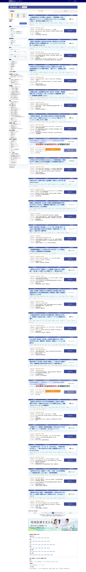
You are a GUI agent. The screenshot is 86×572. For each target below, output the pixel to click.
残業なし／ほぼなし (16, 86)
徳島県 (45, 551)
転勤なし (13, 118)
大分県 (42, 554)
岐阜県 (48, 544)
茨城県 (31, 541)
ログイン (70, 1)
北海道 (31, 537)
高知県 (54, 551)
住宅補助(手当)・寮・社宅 (17, 128)
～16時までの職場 (15, 88)
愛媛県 (51, 551)
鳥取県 (31, 551)
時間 (24, 15)
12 (59, 512)
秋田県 (42, 537)
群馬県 (36, 541)
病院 (12, 30)
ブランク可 (14, 161)
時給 (15, 54)
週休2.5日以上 (14, 107)
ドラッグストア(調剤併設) (17, 31)
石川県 (36, 544)
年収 (15, 49)
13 (61, 512)
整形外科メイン (15, 146)
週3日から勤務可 (14, 113)
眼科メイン (14, 143)
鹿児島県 (48, 554)
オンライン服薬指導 (15, 149)
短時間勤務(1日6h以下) (15, 94)
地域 (12, 15)
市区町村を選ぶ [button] (23, 23)
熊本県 (39, 554)
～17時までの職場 (15, 89)
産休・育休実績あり (16, 158)
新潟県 (31, 544)
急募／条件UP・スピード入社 (17, 76)
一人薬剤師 (14, 140)
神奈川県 (48, 541)
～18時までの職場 (15, 91)
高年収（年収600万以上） (17, 79)
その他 (13, 36)
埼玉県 (39, 541)
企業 (12, 34)
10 (55, 512)
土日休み (13, 106)
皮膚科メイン (14, 144)
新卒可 (13, 135)
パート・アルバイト (16, 45)
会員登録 (75, 1)
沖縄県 (52, 554)
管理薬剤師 (14, 63)
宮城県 (39, 537)
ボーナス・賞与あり (16, 84)
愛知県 (54, 544)
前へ (35, 512)
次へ (70, 512)
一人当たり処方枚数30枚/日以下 (18, 116)
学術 (12, 67)
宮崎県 (45, 554)
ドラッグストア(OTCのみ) (16, 33)
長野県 (45, 544)
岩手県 (36, 537)
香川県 (48, 551)
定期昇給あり (14, 82)
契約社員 (13, 42)
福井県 (39, 544)
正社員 (13, 40)
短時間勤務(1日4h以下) (15, 92)
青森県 (34, 537)
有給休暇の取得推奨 (16, 115)
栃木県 (34, 541)
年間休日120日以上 (15, 109)
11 (57, 512)
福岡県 (31, 554)
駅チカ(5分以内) (15, 101)
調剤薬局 (13, 28)
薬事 (12, 69)
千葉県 (42, 541)
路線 (18, 15)
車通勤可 (13, 103)
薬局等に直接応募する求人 (17, 75)
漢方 (12, 147)
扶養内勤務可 (14, 162)
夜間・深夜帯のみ (15, 97)
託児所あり (13, 125)
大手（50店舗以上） (15, 121)
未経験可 (13, 137)
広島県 (39, 551)
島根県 (34, 551)
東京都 (45, 541)
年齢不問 (13, 134)
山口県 (42, 551)
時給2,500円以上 (15, 81)
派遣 (12, 43)
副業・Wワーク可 (15, 131)
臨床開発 (13, 66)
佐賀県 (34, 554)
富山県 (34, 544)
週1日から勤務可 (14, 110)
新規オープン (14, 119)
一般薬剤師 (14, 61)
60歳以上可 (14, 132)
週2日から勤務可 (14, 112)
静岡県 (51, 544)
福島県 (48, 537)
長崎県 (36, 554)
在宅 (13, 150)
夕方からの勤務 (14, 95)
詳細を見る (70, 30)
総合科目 (13, 141)
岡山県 (36, 551)
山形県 (45, 537)
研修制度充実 (14, 127)
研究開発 (13, 64)
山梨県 (42, 544)
